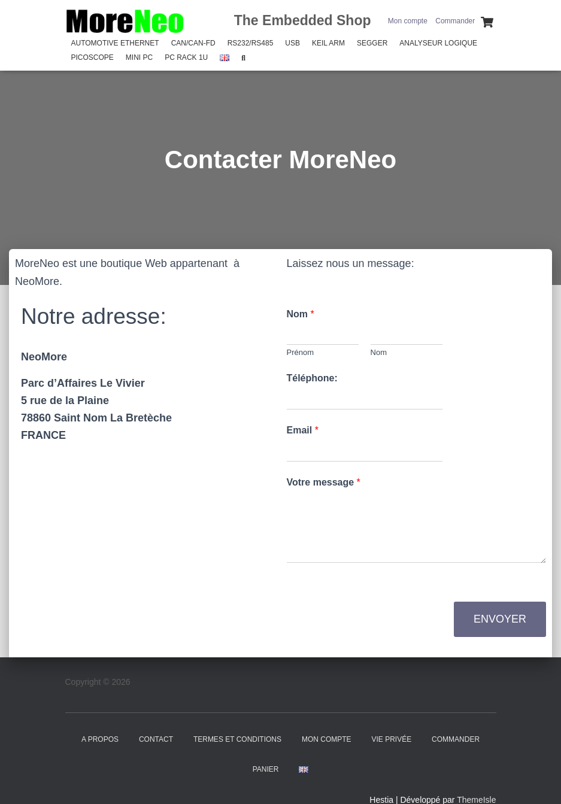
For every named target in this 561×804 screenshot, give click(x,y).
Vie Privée (391, 739)
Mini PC (139, 57)
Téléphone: (312, 378)
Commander (455, 21)
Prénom (300, 352)
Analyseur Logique (438, 43)
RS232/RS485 (251, 43)
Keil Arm (328, 43)
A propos (100, 739)
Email (303, 430)
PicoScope (92, 57)
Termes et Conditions (237, 739)
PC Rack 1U (186, 57)
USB (292, 43)
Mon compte (407, 21)
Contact (156, 739)
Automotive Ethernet (115, 43)
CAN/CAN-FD (193, 43)
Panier (266, 769)
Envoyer (500, 619)
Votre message (323, 482)
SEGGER (372, 43)
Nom (300, 314)
